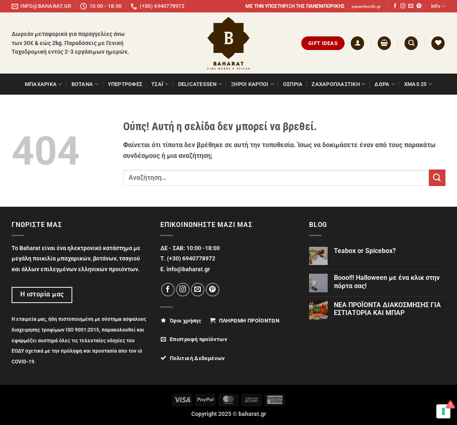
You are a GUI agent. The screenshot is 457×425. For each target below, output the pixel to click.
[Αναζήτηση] (411, 43)
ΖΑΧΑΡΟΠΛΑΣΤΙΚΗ (338, 84)
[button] (357, 43)
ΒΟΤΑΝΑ (85, 84)
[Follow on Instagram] (402, 6)
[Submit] (437, 178)
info (438, 6)
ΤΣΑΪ (160, 84)
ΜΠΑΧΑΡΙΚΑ (43, 84)
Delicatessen (200, 84)
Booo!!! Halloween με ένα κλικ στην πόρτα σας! (387, 281)
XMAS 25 (418, 84)
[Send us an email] (410, 6)
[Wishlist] (438, 43)
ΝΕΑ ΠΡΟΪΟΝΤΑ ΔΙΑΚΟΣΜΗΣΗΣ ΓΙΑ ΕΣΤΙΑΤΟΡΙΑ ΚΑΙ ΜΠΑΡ (387, 309)
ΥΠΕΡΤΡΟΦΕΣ (125, 84)
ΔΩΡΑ (384, 84)
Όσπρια (293, 84)
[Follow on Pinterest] (419, 6)
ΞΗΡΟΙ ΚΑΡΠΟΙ (252, 84)
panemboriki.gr (366, 6)
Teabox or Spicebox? (365, 251)
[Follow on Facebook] (395, 6)
